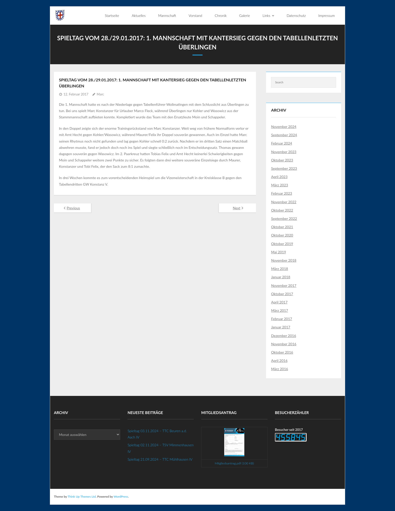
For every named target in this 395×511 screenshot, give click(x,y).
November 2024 (283, 126)
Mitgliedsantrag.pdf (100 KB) (234, 463)
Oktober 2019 (282, 244)
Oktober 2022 (282, 210)
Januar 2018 (280, 277)
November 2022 (283, 202)
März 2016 (279, 369)
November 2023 (283, 152)
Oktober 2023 (282, 160)
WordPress (121, 496)
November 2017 (283, 285)
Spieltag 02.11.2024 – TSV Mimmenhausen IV (160, 448)
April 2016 (279, 360)
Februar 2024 (281, 143)
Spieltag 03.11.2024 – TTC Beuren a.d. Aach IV (157, 434)
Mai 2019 (278, 252)
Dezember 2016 (283, 335)
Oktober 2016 (282, 352)
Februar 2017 (281, 319)
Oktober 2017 (282, 294)
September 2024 (284, 135)
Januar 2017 (280, 327)
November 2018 (283, 260)
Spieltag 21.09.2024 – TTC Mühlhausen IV (159, 459)
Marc (100, 94)
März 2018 (279, 268)
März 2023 (279, 185)
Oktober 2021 (282, 227)
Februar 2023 (281, 193)
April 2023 (279, 177)
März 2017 (279, 310)
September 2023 (284, 168)
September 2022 (284, 218)
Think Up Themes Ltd (82, 496)
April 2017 (279, 302)
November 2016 (283, 344)
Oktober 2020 (282, 235)
